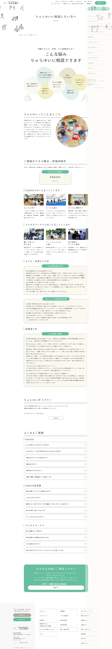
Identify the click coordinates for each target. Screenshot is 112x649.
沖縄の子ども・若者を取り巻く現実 (73, 3)
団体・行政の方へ (88, 1)
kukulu (41, 633)
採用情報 (83, 633)
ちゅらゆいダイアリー (87, 610)
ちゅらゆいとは (55, 3)
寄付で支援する (85, 614)
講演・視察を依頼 (64, 628)
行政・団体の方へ (86, 628)
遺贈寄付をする (85, 619)
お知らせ (57, 1)
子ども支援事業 (64, 614)
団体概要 (42, 619)
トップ (20, 35)
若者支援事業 (63, 619)
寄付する (100, 3)
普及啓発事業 (63, 623)
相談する (72, 1)
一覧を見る (56, 418)
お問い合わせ (64, 1)
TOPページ (43, 610)
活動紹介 (88, 3)
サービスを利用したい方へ (47, 628)
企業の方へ (79, 1)
